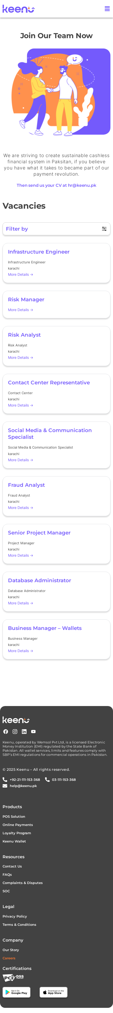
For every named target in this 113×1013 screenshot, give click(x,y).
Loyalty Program (17, 833)
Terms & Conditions (19, 924)
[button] (107, 9)
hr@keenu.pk (82, 185)
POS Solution (14, 816)
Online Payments (18, 825)
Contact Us (12, 866)
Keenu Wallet (14, 841)
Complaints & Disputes (23, 883)
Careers (9, 958)
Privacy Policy (15, 916)
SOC (6, 891)
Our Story (11, 950)
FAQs (7, 874)
